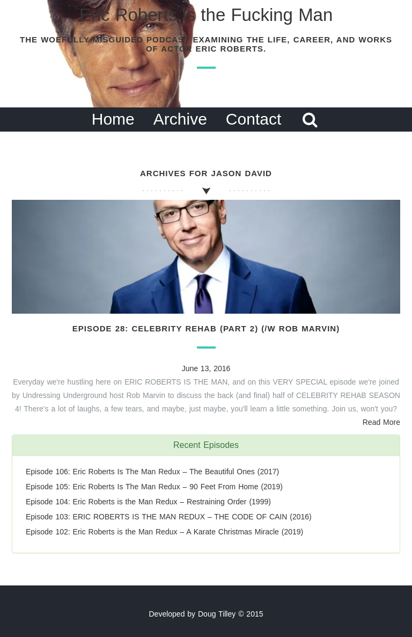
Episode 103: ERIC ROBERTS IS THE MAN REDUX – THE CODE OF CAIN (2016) (169, 516)
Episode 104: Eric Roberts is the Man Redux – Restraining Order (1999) (148, 501)
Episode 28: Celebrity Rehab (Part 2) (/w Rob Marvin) (206, 328)
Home (113, 119)
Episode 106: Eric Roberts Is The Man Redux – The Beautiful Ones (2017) (152, 471)
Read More (381, 422)
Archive (180, 119)
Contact (253, 119)
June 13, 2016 (206, 368)
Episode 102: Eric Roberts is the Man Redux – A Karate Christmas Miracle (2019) (164, 531)
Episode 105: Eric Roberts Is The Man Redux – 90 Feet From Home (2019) (154, 486)
